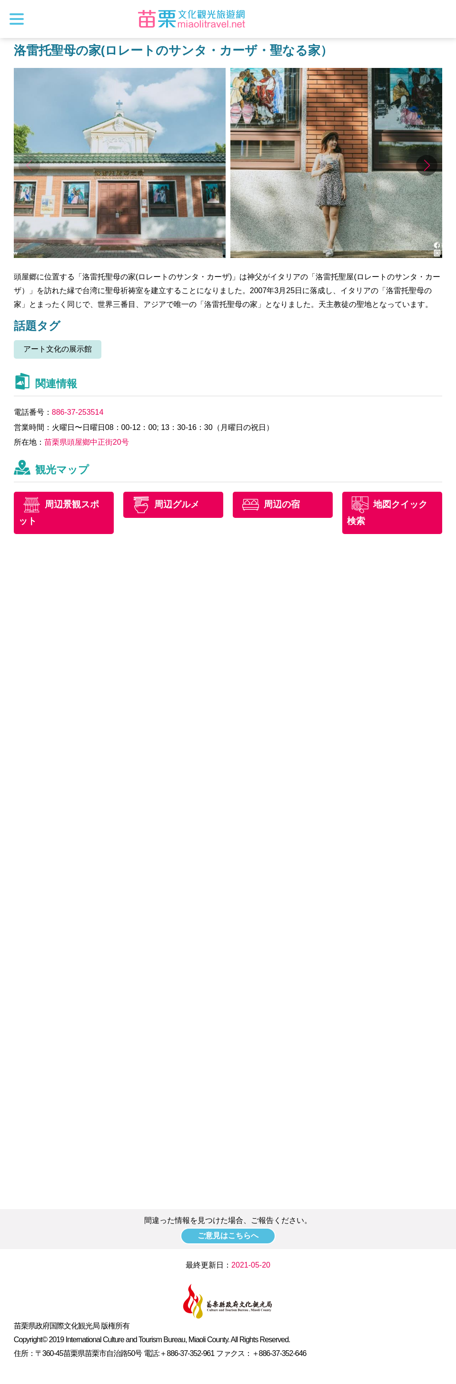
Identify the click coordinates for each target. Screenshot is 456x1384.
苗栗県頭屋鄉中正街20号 (86, 442)
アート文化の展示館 (57, 349)
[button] (426, 165)
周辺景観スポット (59, 512)
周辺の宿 (282, 504)
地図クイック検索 (387, 512)
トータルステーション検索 (440, 19)
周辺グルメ (176, 504)
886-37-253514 (78, 412)
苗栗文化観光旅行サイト (191, 19)
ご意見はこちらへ (228, 1235)
